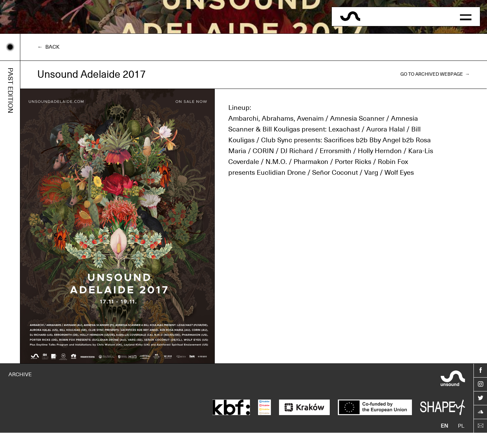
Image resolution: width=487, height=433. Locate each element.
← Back (48, 47)
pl (461, 426)
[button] (465, 16)
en (444, 426)
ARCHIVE (20, 374)
